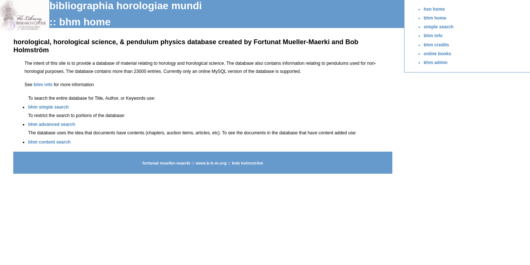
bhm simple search (48, 107)
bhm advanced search (51, 124)
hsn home (434, 9)
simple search (438, 26)
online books (437, 53)
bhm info (433, 35)
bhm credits (436, 44)
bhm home (435, 18)
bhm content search (49, 142)
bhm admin (436, 62)
